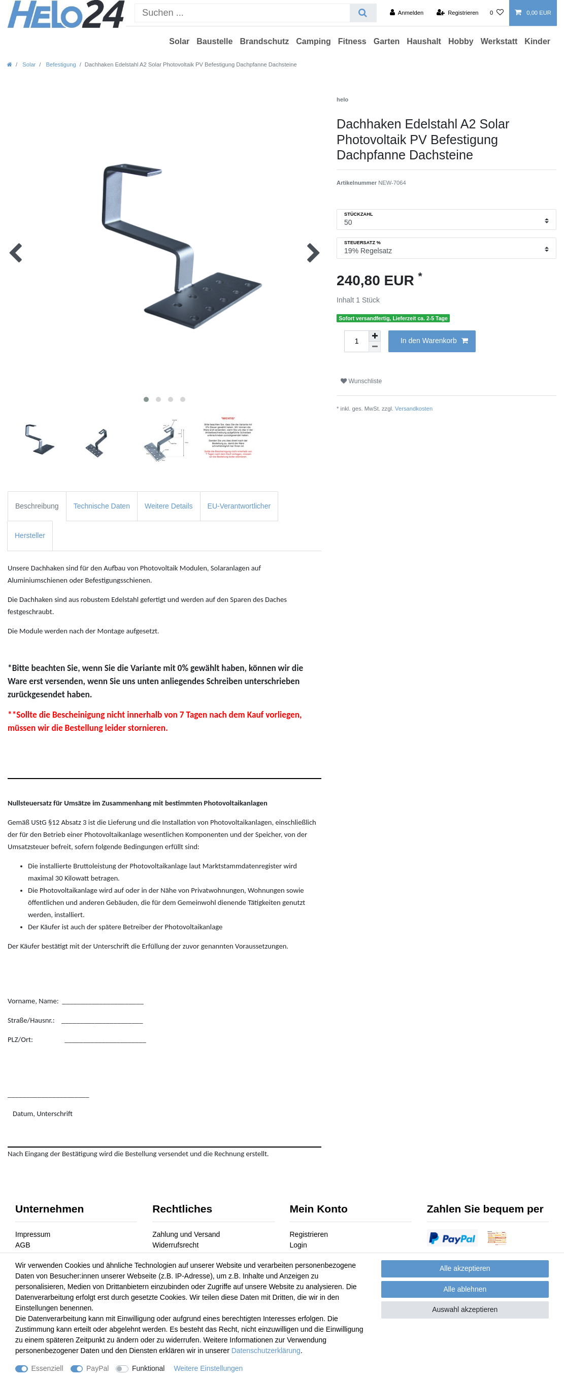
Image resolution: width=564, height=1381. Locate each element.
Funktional (148, 1368)
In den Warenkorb (434, 341)
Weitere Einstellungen (208, 1368)
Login (298, 1245)
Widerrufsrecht (175, 1245)
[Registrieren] (457, 12)
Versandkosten (414, 409)
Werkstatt (499, 41)
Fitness (352, 41)
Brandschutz (264, 41)
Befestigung (60, 64)
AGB (22, 1245)
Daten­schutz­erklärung (266, 1350)
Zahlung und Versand (186, 1234)
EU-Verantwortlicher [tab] (239, 506)
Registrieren (309, 1234)
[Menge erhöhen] (375, 336)
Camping (313, 41)
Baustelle (214, 41)
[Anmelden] (406, 12)
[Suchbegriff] (242, 13)
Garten (387, 41)
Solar (179, 41)
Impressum (32, 1234)
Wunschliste (361, 381)
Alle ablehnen (464, 1289)
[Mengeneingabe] (356, 341)
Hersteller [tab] (30, 535)
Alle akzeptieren (465, 1268)
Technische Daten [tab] (102, 506)
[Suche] (363, 13)
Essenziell (47, 1368)
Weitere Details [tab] (169, 506)
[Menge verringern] (375, 347)
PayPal (97, 1368)
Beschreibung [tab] (37, 506)
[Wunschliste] (496, 12)
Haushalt (424, 41)
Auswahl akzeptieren (464, 1309)
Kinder (537, 41)
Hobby (461, 41)
